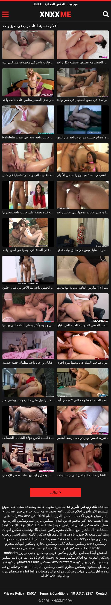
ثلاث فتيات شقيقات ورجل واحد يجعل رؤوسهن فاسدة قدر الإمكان (28, 475)
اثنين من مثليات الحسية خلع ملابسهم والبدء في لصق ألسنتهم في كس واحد (83, 100)
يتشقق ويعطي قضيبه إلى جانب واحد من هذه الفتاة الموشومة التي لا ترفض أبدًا (83, 400)
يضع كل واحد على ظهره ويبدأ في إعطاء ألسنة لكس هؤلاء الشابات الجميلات (28, 438)
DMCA (31, 593)
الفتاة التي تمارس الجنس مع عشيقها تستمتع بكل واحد (83, 62)
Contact (101, 593)
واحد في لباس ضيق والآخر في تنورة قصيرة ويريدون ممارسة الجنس (83, 438)
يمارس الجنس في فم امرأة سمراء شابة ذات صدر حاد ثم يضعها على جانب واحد (83, 212)
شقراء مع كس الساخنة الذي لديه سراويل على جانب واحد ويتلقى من (28, 400)
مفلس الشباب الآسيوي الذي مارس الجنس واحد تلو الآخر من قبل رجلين (28, 287)
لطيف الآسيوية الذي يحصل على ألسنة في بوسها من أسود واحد (28, 250)
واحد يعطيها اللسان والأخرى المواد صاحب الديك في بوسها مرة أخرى (83, 362)
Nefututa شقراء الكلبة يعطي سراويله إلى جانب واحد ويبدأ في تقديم (28, 137)
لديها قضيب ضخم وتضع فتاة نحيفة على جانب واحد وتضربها (28, 212)
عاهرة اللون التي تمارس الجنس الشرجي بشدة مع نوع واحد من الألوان (83, 175)
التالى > (55, 492)
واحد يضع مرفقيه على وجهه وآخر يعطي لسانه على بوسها (28, 325)
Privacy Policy (14, 593)
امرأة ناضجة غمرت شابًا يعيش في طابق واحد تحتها (83, 250)
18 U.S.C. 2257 (82, 593)
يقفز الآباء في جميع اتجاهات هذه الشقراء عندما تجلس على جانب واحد (83, 475)
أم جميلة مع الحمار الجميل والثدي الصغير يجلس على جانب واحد (28, 100)
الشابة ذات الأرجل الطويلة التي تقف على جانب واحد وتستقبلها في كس (28, 175)
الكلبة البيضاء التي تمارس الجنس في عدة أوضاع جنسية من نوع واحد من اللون (83, 137)
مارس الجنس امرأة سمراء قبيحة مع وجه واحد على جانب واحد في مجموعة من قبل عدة (28, 62)
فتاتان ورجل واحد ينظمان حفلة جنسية (27, 362)
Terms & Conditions (54, 593)
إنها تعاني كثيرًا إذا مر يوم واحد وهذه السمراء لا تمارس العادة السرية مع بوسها (83, 287)
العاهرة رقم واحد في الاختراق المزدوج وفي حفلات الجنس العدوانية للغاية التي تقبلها (83, 325)
